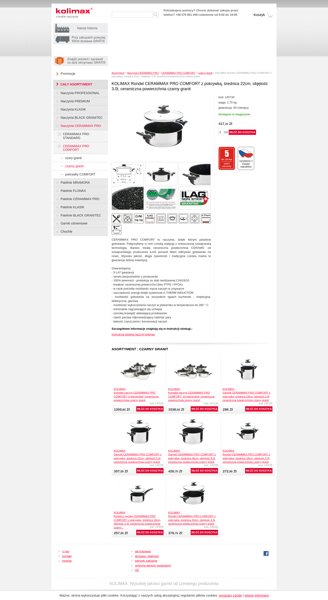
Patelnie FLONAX (73, 191)
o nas (65, 551)
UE (137, 570)
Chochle (66, 231)
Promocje (68, 73)
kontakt (67, 556)
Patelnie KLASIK (72, 207)
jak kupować (143, 551)
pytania (67, 560)
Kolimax (79, 11)
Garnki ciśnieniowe (74, 223)
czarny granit (205, 73)
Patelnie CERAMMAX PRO (80, 199)
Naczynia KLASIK (73, 109)
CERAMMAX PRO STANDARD (76, 136)
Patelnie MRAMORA (75, 182)
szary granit (73, 158)
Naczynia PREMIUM (75, 101)
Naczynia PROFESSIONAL (80, 93)
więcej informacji (257, 595)
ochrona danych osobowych (153, 565)
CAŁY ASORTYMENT (76, 84)
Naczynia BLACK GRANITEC (82, 117)
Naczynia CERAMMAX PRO (143, 73)
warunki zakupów (146, 560)
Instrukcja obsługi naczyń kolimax (133, 334)
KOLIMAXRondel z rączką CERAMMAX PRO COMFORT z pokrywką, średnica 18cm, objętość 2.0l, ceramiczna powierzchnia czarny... (137, 520)
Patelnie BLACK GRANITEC (81, 215)
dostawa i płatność (147, 556)
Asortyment (118, 73)
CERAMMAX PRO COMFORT (178, 73)
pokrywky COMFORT (80, 174)
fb (266, 553)
